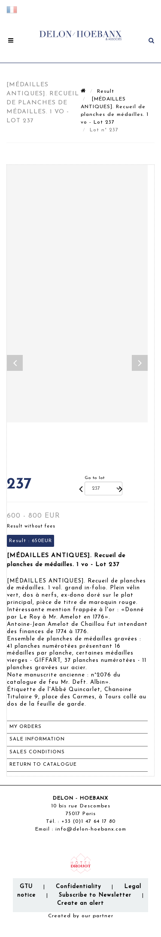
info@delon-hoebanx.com (90, 829)
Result (105, 91)
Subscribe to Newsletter (95, 895)
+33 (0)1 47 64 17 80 (88, 821)
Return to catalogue (43, 764)
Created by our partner (80, 916)
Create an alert (80, 903)
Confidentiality (78, 886)
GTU (26, 886)
